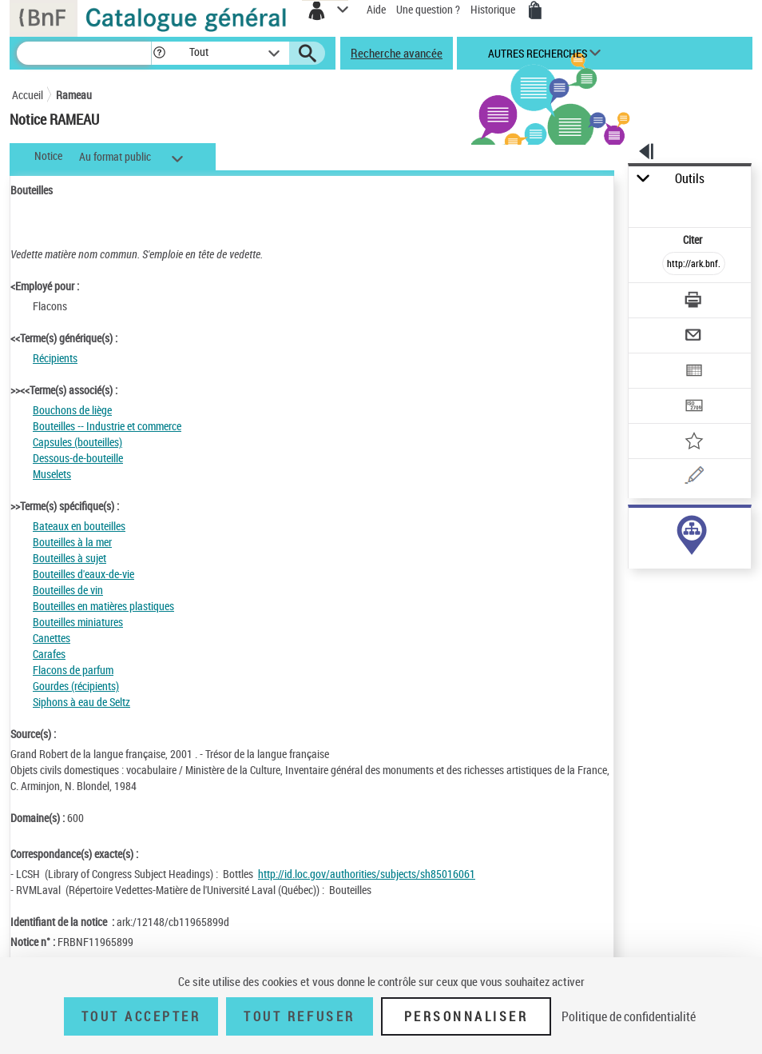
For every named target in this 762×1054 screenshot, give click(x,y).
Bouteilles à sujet (69, 557)
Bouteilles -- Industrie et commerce (107, 425)
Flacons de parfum (73, 669)
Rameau (74, 94)
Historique (494, 9)
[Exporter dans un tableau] (694, 372)
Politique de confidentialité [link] (629, 1016)
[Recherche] (84, 53)
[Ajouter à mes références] (694, 442)
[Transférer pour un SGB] (694, 407)
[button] (159, 53)
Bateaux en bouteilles (79, 525)
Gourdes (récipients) (76, 685)
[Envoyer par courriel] (694, 337)
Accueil (27, 94)
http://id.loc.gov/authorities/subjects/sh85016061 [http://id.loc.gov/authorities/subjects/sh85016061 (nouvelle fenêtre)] (366, 873)
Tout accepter (141, 1016)
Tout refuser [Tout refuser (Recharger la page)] (299, 1016)
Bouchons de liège (72, 409)
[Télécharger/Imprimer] (694, 301)
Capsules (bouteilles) (77, 441)
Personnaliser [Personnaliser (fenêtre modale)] (466, 1016)
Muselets (52, 473)
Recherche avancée (397, 53)
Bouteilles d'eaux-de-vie (83, 573)
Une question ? (428, 9)
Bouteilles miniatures (78, 621)
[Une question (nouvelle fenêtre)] (694, 477)
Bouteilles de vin (68, 589)
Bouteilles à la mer (72, 541)
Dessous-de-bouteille (78, 457)
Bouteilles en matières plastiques (103, 605)
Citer (693, 239)
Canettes (51, 637)
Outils (689, 178)
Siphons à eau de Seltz (81, 701)
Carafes (49, 653)
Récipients (55, 357)
